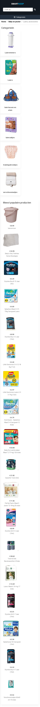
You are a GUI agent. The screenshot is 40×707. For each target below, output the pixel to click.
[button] (19, 17)
